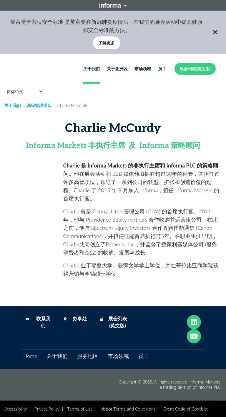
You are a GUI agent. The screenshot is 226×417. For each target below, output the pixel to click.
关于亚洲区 (117, 68)
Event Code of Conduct (186, 409)
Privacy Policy (47, 409)
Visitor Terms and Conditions (128, 409)
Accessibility (15, 409)
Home (30, 356)
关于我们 (91, 68)
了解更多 (106, 42)
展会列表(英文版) (195, 68)
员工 (162, 68)
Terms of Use (80, 409)
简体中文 (15, 91)
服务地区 (87, 356)
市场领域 (142, 68)
